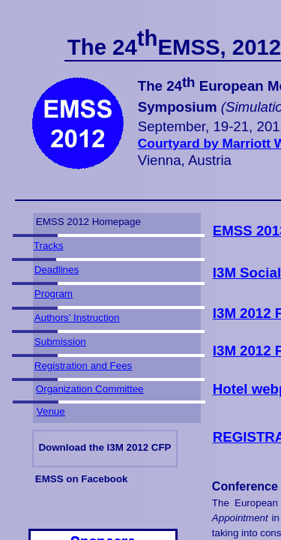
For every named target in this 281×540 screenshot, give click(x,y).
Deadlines (56, 269)
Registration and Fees (83, 365)
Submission (60, 341)
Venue (51, 411)
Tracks (49, 245)
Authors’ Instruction (77, 317)
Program (53, 293)
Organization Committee (90, 388)
